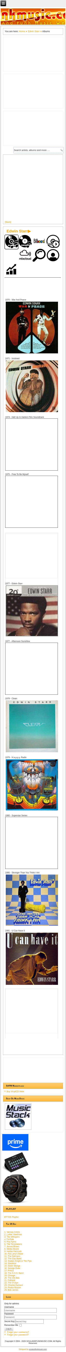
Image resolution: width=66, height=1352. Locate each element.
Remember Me (11, 1325)
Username (9, 1307)
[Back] (8, 222)
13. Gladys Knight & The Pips (18, 1261)
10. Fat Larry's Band (13, 1254)
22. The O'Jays (11, 1283)
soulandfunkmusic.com (38, 1349)
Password (9, 1314)
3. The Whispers (12, 1237)
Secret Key (9, 1321)
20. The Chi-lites (12, 1278)
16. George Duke (12, 1268)
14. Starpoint (10, 1263)
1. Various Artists (12, 1232)
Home (22, 31)
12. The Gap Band (12, 1258)
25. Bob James (11, 1290)
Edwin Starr (34, 31)
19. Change (9, 1275)
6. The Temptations (13, 1244)
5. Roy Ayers (10, 1242)
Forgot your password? (18, 1335)
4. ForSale (9, 1239)
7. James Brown (11, 1246)
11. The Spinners (12, 1256)
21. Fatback (9, 1280)
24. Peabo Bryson (12, 1287)
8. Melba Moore (11, 1249)
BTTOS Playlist (11, 1217)
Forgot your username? (18, 1332)
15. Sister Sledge (12, 1266)
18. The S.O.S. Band (14, 1273)
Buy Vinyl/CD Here (15, 1091)
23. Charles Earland (13, 1285)
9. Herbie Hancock (13, 1251)
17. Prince (9, 1270)
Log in (8, 1329)
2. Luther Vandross (13, 1234)
